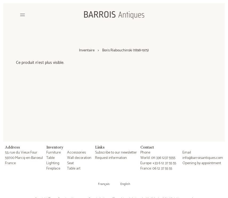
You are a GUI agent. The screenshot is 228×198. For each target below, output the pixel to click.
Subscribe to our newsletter (116, 153)
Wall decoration (79, 158)
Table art (73, 169)
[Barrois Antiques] (114, 15)
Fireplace (53, 169)
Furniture (53, 153)
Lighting (52, 163)
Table (50, 158)
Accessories (76, 153)
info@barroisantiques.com (202, 158)
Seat (70, 163)
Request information (111, 158)
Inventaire (87, 50)
